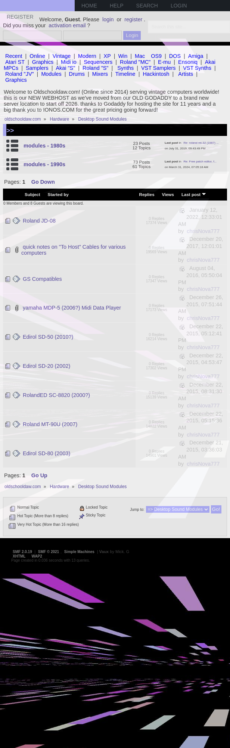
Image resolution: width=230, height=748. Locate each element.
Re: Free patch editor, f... (200, 161)
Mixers (100, 74)
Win (123, 56)
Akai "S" (65, 68)
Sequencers (98, 62)
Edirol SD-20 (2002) (46, 366)
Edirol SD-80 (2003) (46, 453)
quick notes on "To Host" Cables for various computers (73, 250)
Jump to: (137, 510)
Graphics (43, 62)
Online (37, 56)
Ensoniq (188, 62)
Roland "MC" (135, 62)
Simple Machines (79, 552)
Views (168, 194)
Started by (58, 194)
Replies (147, 194)
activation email (67, 25)
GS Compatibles (42, 279)
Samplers (37, 68)
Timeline (125, 74)
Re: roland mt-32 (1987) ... (201, 143)
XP (107, 56)
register (133, 19)
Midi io (69, 62)
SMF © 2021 (48, 552)
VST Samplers (158, 68)
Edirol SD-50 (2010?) (48, 337)
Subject (32, 194)
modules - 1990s (44, 164)
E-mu (164, 62)
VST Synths (197, 68)
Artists (185, 74)
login (108, 19)
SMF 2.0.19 (22, 552)
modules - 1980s (44, 146)
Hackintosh (156, 74)
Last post (193, 194)
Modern (87, 56)
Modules (51, 74)
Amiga (195, 56)
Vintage (62, 56)
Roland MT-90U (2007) (50, 424)
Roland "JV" (19, 74)
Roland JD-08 (39, 221)
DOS (175, 56)
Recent (13, 56)
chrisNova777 (203, 231)
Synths (125, 68)
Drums (77, 74)
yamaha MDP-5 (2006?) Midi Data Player (72, 308)
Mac (140, 56)
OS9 (156, 56)
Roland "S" (95, 68)
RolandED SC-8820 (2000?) (56, 395)
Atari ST (15, 62)
